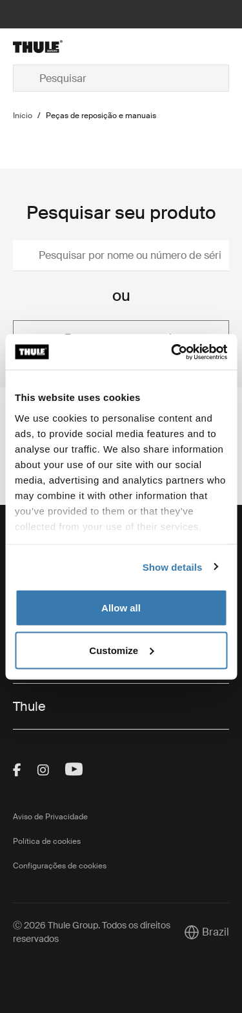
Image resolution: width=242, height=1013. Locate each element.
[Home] (47, 46)
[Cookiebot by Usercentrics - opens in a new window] (172, 351)
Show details (173, 566)
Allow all (121, 607)
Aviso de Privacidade (50, 817)
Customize (121, 649)
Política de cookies (47, 841)
